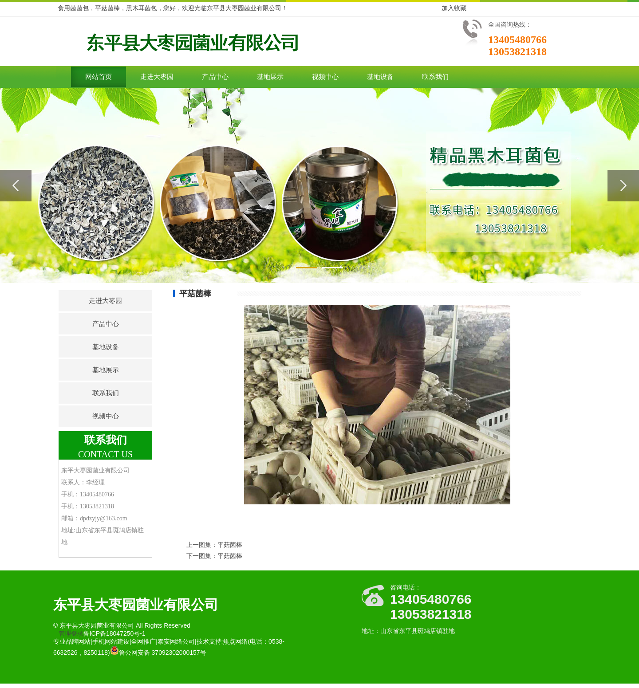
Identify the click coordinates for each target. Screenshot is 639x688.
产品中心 (215, 76)
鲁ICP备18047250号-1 (114, 633)
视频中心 (325, 76)
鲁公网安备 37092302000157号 (158, 652)
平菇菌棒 (229, 544)
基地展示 (270, 76)
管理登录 (71, 633)
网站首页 (98, 76)
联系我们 (435, 76)
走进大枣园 (157, 76)
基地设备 (380, 76)
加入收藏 (454, 8)
